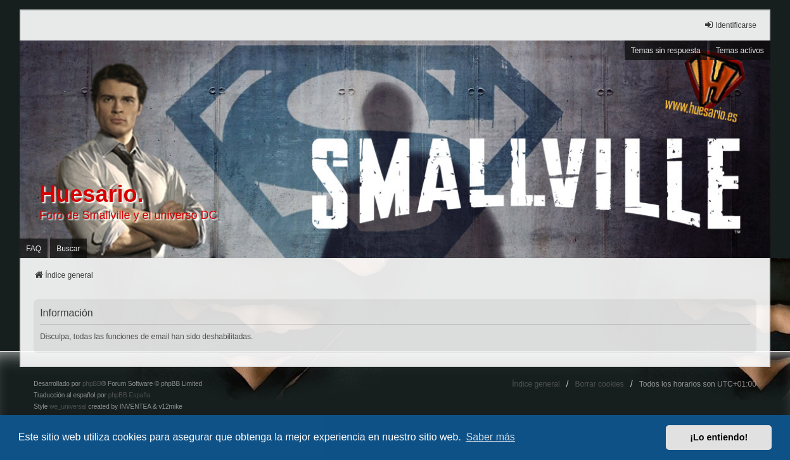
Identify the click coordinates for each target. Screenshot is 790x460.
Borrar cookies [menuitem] (599, 384)
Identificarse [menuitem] (730, 25)
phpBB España (129, 395)
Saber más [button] (490, 437)
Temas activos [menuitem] (740, 50)
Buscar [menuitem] (68, 248)
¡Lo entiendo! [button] (719, 437)
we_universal (67, 406)
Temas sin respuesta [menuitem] (666, 50)
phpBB (91, 383)
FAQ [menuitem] (33, 248)
